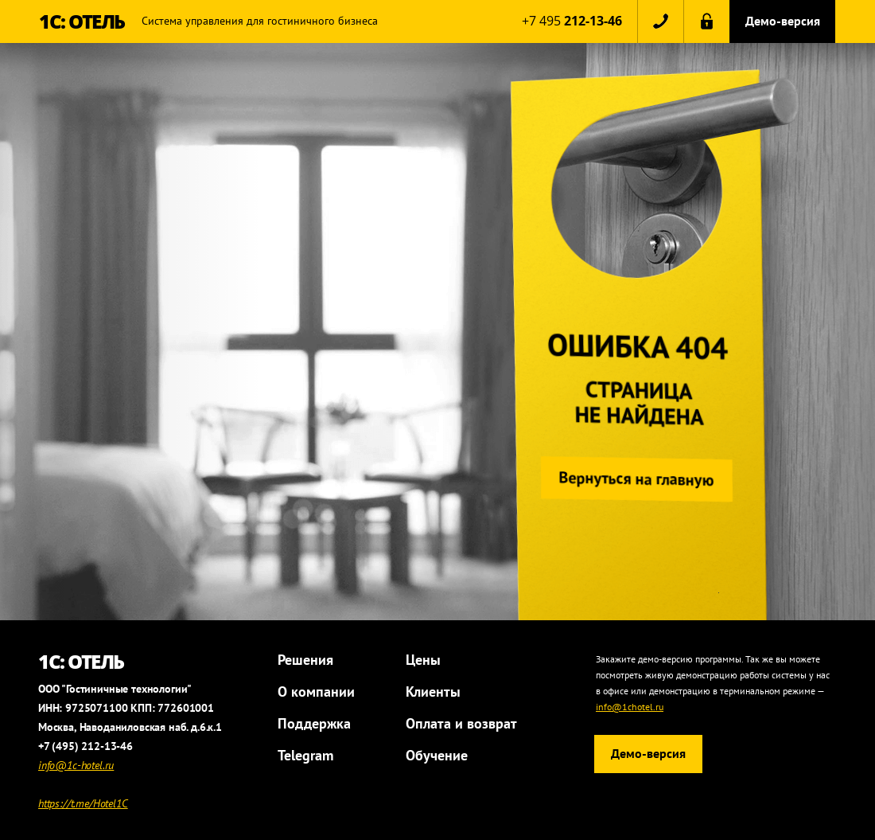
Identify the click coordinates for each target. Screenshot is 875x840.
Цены (423, 660)
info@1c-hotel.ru (76, 765)
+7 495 (572, 20)
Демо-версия (782, 21)
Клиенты (433, 691)
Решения (305, 660)
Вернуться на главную (633, 479)
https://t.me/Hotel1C (83, 803)
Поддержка (314, 723)
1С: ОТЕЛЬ (82, 21)
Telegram (305, 755)
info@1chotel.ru (629, 707)
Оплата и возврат (461, 723)
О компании (316, 691)
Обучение (437, 755)
